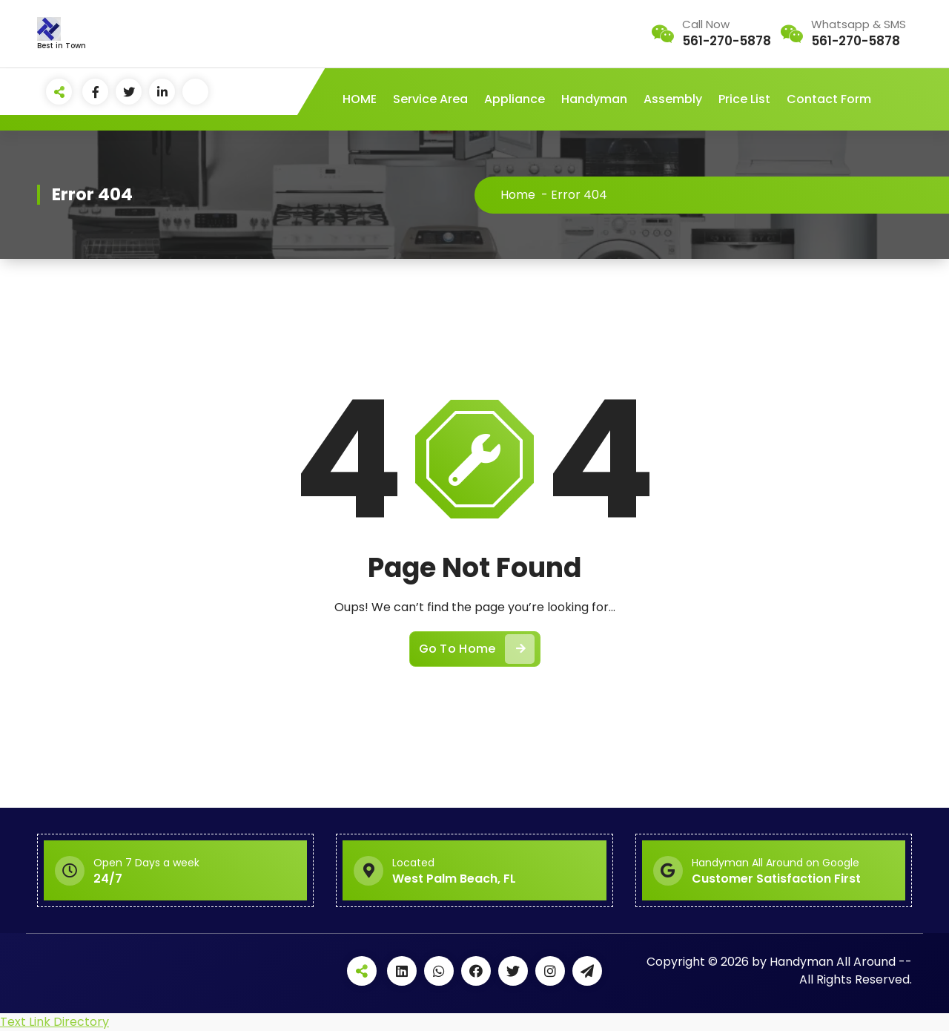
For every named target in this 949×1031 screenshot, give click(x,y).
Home (517, 194)
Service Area (430, 99)
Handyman (594, 99)
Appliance (514, 99)
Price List (744, 99)
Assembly (673, 99)
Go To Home (477, 649)
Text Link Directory (54, 1021)
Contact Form (829, 99)
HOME (360, 99)
